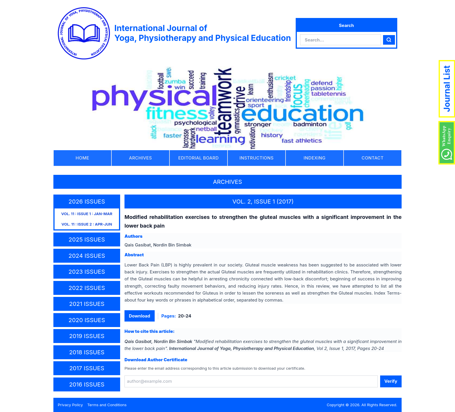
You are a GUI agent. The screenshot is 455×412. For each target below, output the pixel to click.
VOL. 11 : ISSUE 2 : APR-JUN (87, 224)
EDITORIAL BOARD (198, 158)
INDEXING (314, 158)
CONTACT (373, 158)
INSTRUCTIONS (256, 158)
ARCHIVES (140, 158)
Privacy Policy (70, 404)
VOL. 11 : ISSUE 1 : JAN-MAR (86, 213)
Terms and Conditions (107, 404)
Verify (390, 381)
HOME (82, 158)
